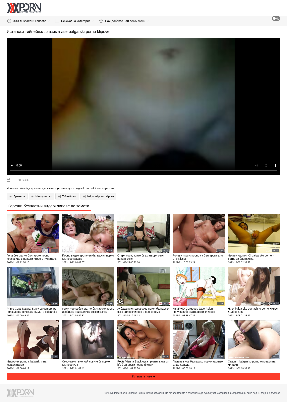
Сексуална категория (74, 21)
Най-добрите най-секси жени (124, 21)
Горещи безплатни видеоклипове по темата (48, 206)
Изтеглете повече (143, 376)
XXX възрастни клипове (28, 21)
